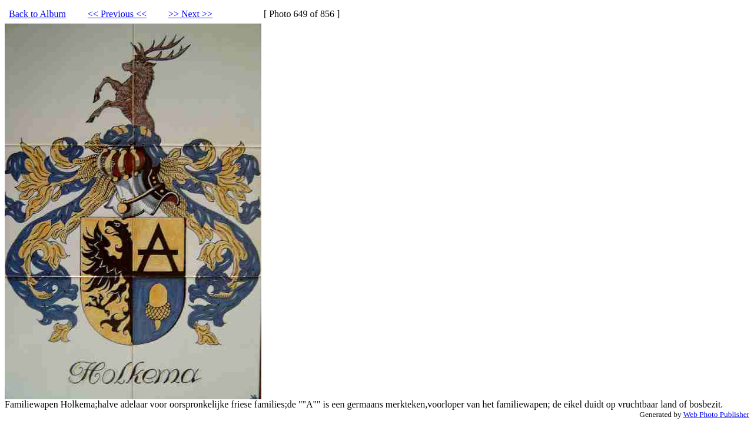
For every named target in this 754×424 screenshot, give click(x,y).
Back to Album (37, 14)
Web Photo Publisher (716, 414)
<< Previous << (117, 14)
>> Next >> (190, 14)
